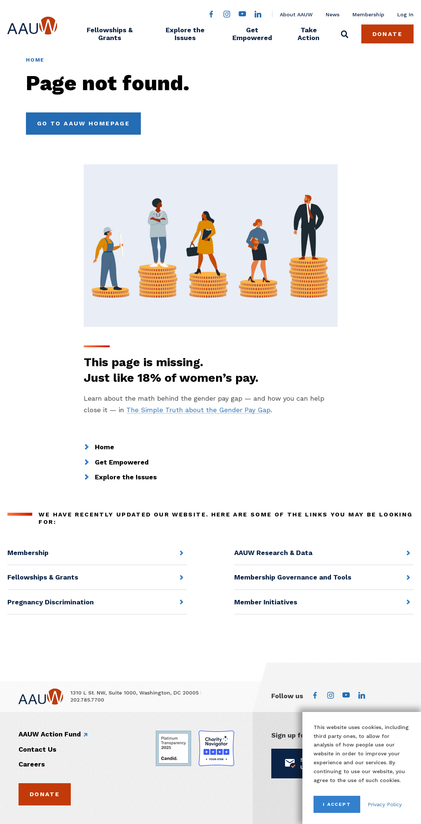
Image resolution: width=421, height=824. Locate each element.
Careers (32, 764)
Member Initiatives (265, 602)
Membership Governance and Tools (292, 577)
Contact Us (37, 749)
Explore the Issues (185, 34)
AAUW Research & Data (273, 553)
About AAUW (296, 14)
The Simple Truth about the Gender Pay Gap (198, 410)
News (332, 14)
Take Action (308, 34)
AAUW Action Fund (50, 734)
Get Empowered (252, 34)
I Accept (337, 804)
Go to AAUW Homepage (83, 123)
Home (35, 60)
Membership (368, 14)
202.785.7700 (87, 700)
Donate (387, 33)
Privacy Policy (385, 804)
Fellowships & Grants (110, 34)
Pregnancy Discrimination (50, 602)
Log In (405, 14)
